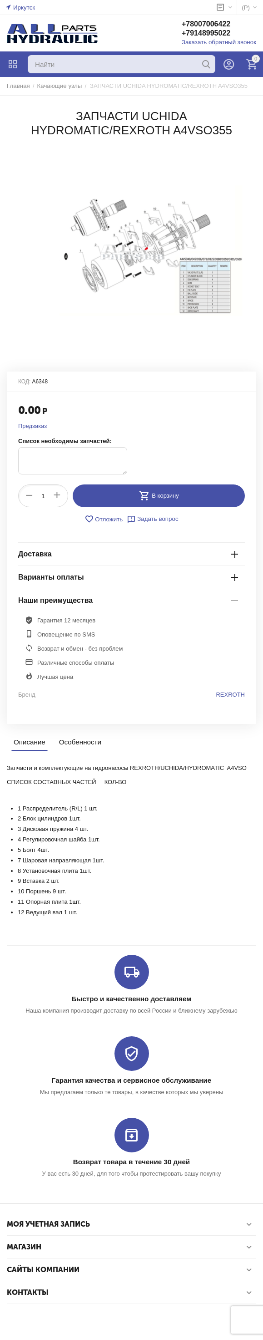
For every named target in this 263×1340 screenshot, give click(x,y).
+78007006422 (208, 24)
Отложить (104, 519)
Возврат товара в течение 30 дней (131, 1161)
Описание (29, 742)
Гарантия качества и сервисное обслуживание (131, 1080)
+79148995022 (208, 33)
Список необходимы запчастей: (65, 441)
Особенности (79, 742)
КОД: (24, 381)
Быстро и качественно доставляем (131, 999)
